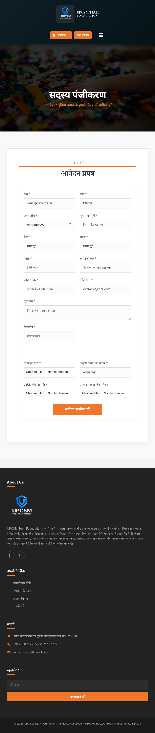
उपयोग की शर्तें (22, 591)
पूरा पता (29, 301)
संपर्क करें (19, 606)
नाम (27, 194)
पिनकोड (29, 327)
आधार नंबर (31, 280)
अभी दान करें (83, 35)
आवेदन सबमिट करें (77, 409)
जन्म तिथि (30, 216)
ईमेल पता (86, 280)
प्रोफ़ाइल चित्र (32, 363)
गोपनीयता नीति (22, 583)
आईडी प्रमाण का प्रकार (94, 363)
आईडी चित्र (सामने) (35, 385)
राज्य (84, 237)
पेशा (27, 237)
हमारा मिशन (20, 598)
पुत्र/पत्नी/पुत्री (88, 216)
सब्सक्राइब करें (77, 696)
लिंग (83, 194)
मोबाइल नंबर (88, 258)
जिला (28, 258)
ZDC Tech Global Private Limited (120, 723)
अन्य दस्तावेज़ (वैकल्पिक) (94, 385)
